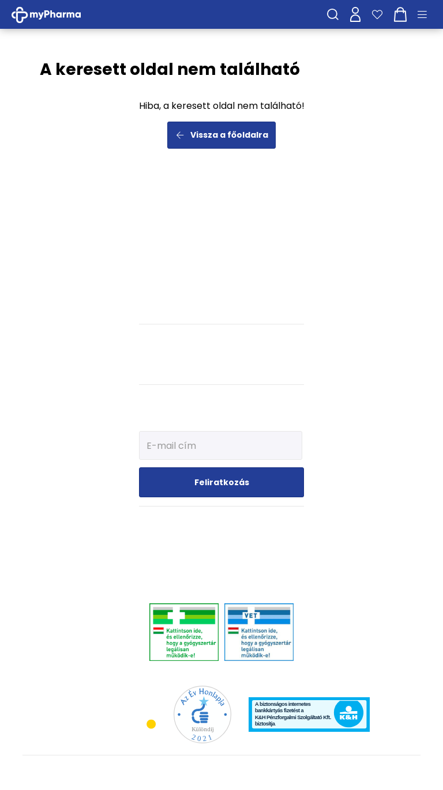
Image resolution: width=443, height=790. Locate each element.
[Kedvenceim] (377, 14)
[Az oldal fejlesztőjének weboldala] (382, 772)
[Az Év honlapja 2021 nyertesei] (202, 713)
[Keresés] (332, 14)
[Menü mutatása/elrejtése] (426, 14)
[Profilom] (355, 14)
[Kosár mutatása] (400, 14)
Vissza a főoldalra (222, 135)
